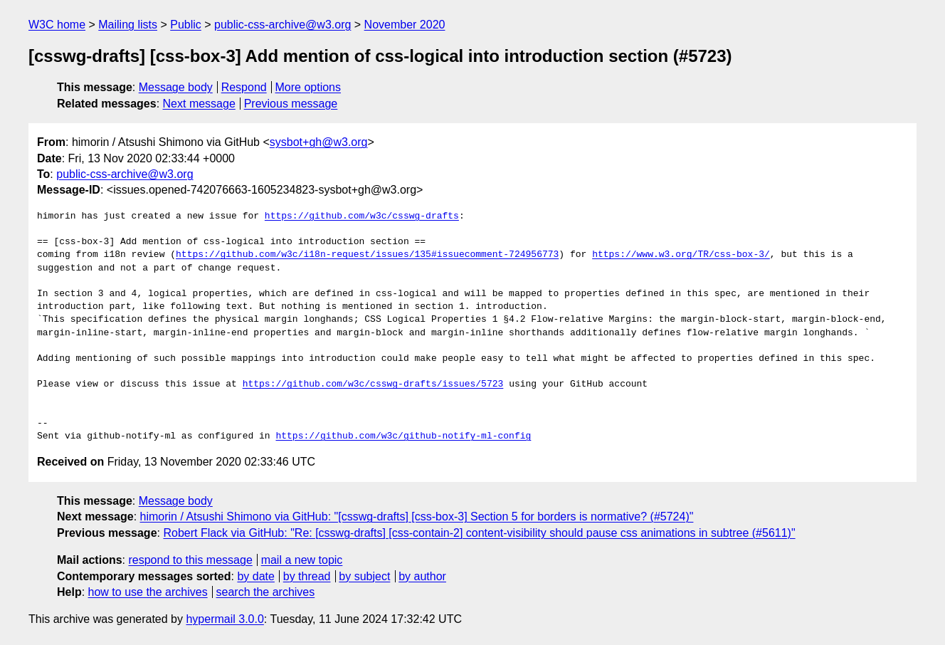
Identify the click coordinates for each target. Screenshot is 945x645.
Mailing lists (127, 25)
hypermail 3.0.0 (224, 619)
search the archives (265, 592)
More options (308, 87)
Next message (199, 104)
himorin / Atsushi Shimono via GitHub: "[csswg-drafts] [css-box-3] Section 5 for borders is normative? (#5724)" (417, 516)
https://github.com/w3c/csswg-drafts (362, 216)
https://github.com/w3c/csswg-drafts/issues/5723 (373, 384)
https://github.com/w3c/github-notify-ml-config (403, 436)
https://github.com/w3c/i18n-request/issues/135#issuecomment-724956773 (367, 254)
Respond (244, 87)
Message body (176, 87)
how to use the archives (148, 592)
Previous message (291, 104)
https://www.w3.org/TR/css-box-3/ (681, 254)
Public (185, 25)
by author (422, 576)
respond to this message (190, 560)
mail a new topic (302, 560)
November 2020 (404, 25)
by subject (364, 576)
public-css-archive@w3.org (282, 25)
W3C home (56, 25)
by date (255, 576)
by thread (307, 576)
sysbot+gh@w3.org (319, 142)
